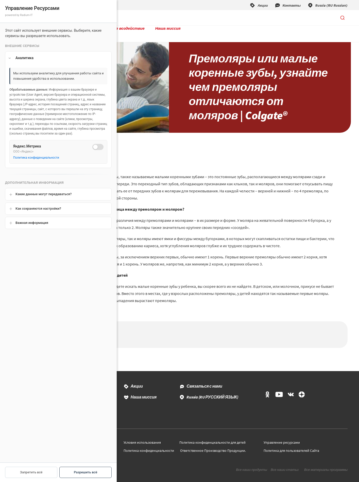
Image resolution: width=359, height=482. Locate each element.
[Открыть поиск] (342, 18)
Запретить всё (31, 472)
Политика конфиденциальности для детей (212, 435)
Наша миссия (201, 17)
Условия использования (142, 435)
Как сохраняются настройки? (38, 208)
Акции (137, 378)
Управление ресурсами (282, 435)
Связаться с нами (204, 378)
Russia (212, 389)
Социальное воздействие (153, 17)
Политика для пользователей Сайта (291, 443)
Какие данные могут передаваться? (43, 194)
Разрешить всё (85, 472)
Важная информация (31, 223)
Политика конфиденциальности (149, 443)
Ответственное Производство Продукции (212, 443)
